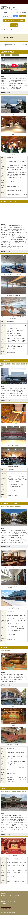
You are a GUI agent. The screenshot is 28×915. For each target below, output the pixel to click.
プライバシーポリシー (5, 908)
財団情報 (5, 12)
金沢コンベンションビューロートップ (8, 29)
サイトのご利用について (6, 907)
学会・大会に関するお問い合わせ (14, 20)
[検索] (7, 16)
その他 (15, 25)
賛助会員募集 (23, 12)
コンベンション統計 (13, 12)
